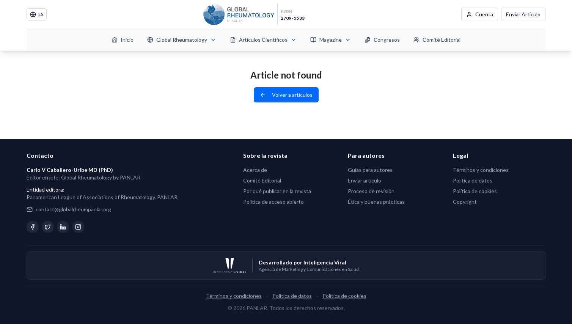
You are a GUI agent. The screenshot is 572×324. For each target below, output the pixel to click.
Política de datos (472, 180)
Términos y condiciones (481, 170)
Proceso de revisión (371, 191)
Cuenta (479, 14)
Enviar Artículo (523, 14)
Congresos (382, 39)
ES (36, 14)
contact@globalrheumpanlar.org (73, 209)
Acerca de (255, 170)
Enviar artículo (364, 180)
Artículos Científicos (263, 39)
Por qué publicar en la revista (277, 191)
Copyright (465, 201)
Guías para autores (370, 170)
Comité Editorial (436, 39)
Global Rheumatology (181, 39)
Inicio (123, 39)
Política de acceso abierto (273, 201)
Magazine (330, 39)
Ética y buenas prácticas (376, 201)
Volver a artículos (286, 94)
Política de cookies (475, 191)
